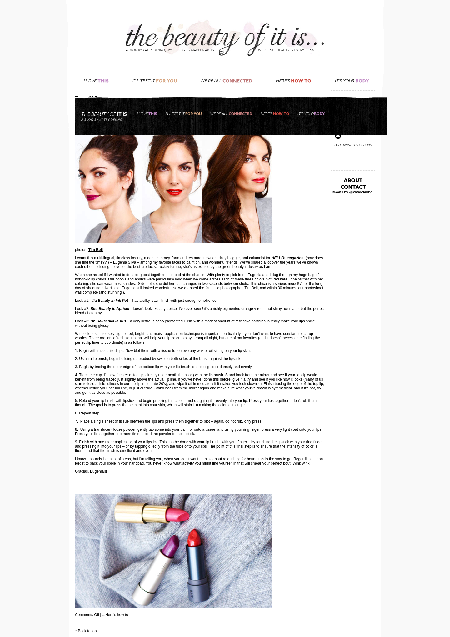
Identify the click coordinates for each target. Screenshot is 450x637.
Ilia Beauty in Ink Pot (110, 300)
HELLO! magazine (288, 258)
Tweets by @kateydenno (351, 192)
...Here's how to (115, 615)
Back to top (87, 631)
